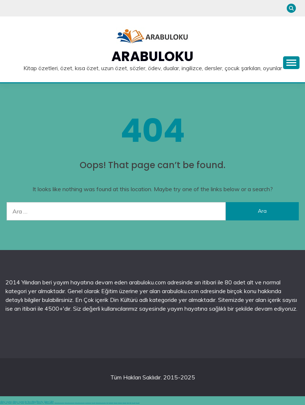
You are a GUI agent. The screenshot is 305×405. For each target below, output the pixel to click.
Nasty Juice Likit (45, 402)
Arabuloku (152, 56)
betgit (107, 402)
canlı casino (93, 402)
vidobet (128, 402)
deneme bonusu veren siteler (59, 402)
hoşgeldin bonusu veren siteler (101, 402)
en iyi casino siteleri (88, 402)
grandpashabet (110, 402)
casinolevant (116, 402)
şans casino (134, 402)
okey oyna (6, 402)
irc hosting (30, 402)
